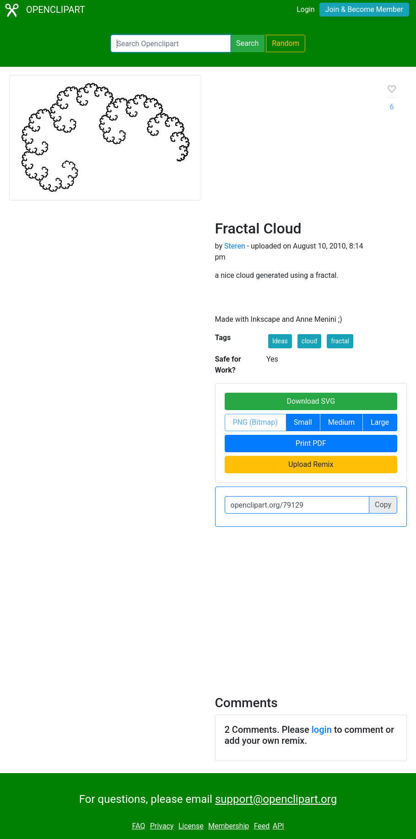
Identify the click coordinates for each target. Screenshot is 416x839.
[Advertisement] (294, 151)
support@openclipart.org (276, 799)
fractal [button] (340, 341)
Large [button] (380, 422)
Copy (383, 504)
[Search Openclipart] (171, 43)
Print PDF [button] (311, 443)
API (278, 826)
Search (247, 43)
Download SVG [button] (310, 401)
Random (285, 43)
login (322, 729)
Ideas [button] (280, 341)
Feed (262, 826)
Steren (234, 246)
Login (305, 9)
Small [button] (303, 422)
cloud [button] (309, 341)
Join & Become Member (364, 9)
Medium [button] (341, 422)
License (191, 826)
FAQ (138, 826)
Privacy (162, 826)
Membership (228, 826)
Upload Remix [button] (310, 464)
